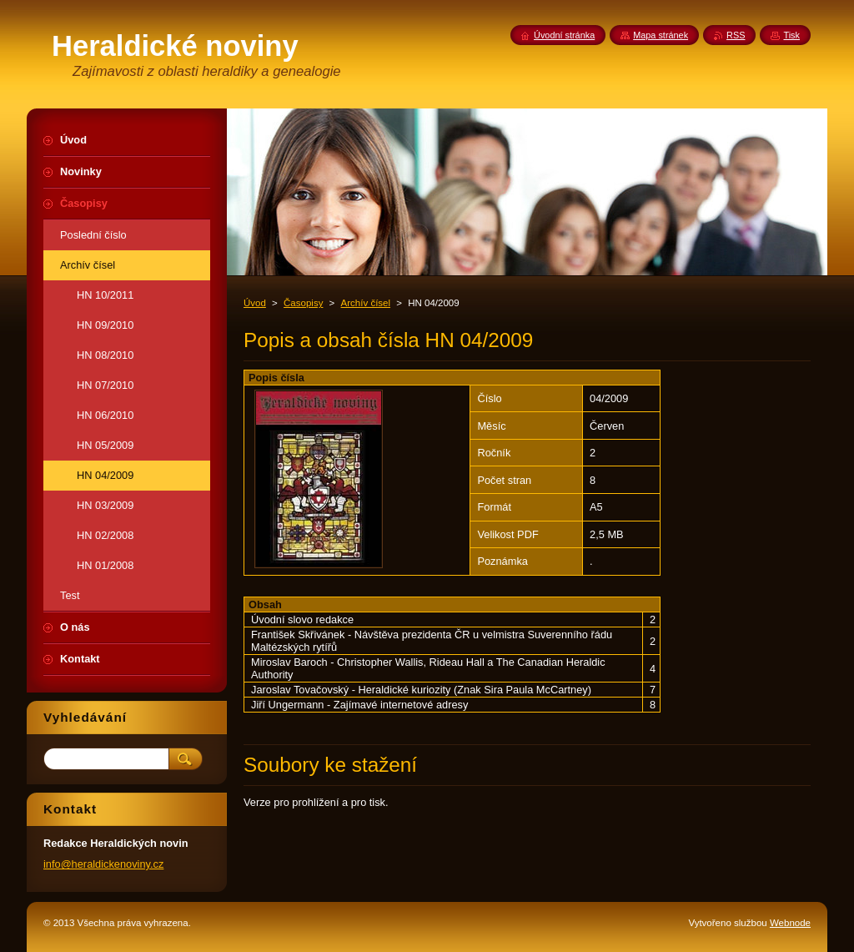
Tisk (791, 35)
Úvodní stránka (564, 35)
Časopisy (303, 303)
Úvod (255, 303)
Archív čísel (366, 303)
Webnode (790, 923)
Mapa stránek (660, 35)
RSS (735, 35)
